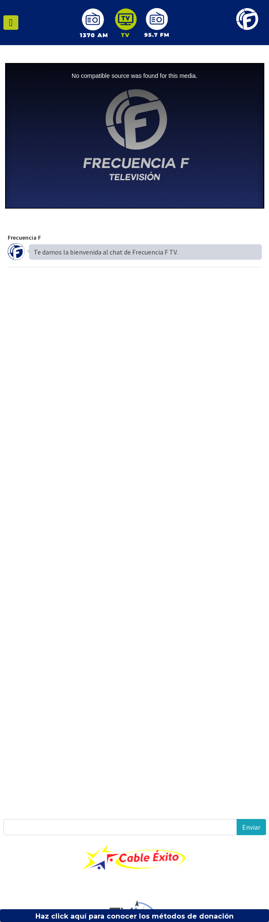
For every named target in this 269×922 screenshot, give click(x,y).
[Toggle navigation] (10, 22)
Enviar (251, 827)
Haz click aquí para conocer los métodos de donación (134, 916)
